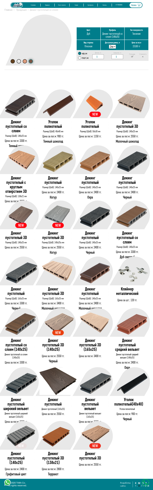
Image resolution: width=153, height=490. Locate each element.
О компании (33, 5)
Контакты (105, 5)
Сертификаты (90, 5)
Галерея (76, 5)
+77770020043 (118, 5)
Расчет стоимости (62, 5)
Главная (8, 10)
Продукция (47, 5)
